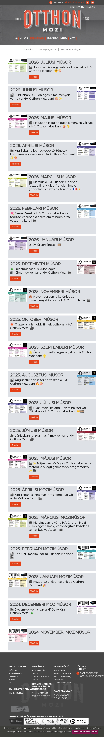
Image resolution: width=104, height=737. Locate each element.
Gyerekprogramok (47, 50)
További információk (81, 732)
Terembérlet (17, 693)
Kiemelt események (71, 50)
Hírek (63, 38)
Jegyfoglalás (74, 2)
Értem (94, 732)
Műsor (24, 38)
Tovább (34, 77)
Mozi (72, 38)
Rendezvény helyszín (82, 7)
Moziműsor (28, 50)
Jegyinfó (52, 38)
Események (37, 38)
